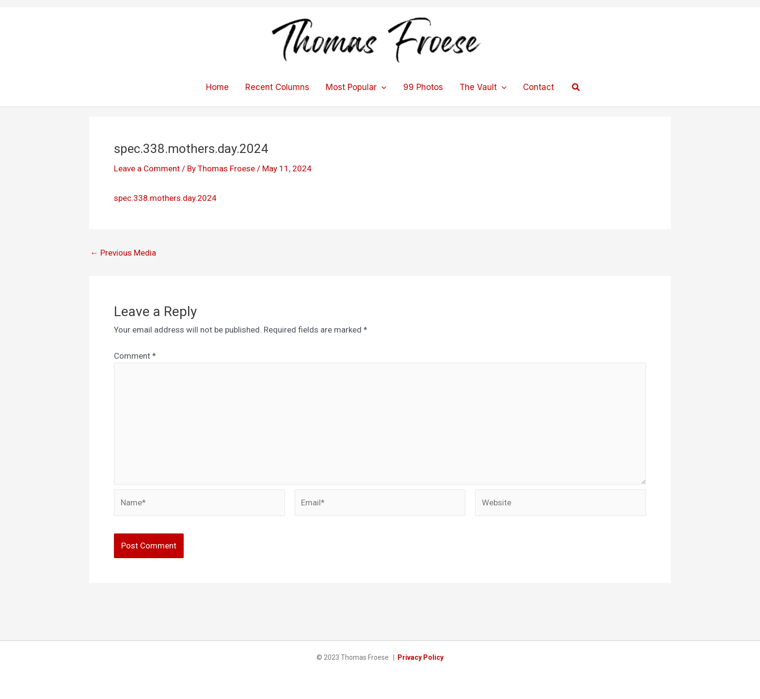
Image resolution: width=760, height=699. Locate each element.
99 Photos (423, 87)
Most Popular (356, 87)
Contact (538, 87)
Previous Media (123, 253)
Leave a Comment (147, 168)
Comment (135, 356)
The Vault (483, 87)
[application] (381, 87)
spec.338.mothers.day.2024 (165, 198)
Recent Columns (277, 87)
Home (217, 87)
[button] (576, 87)
